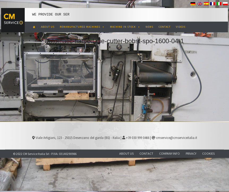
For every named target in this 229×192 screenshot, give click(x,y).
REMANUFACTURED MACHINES (82, 27)
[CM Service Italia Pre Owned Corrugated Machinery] (34, 27)
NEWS (149, 27)
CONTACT (165, 27)
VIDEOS (180, 27)
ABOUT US (47, 27)
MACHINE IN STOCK (125, 27)
